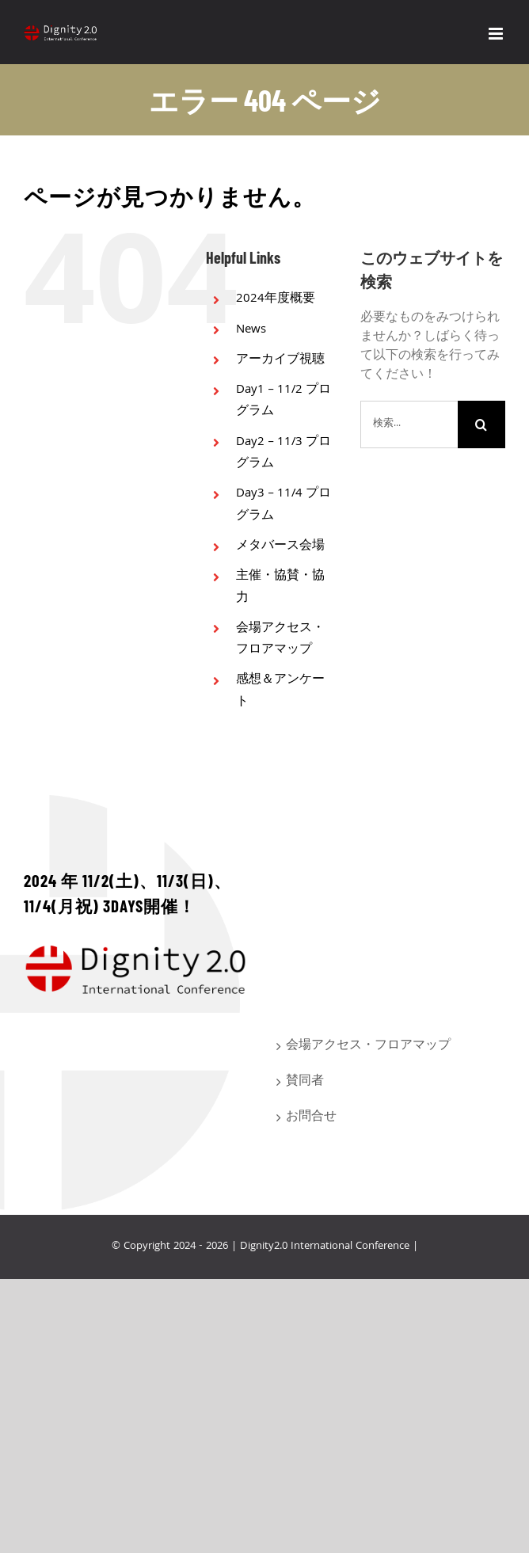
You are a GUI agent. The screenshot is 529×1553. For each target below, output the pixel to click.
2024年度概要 (275, 299)
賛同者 (305, 1081)
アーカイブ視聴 (280, 360)
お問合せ (311, 1117)
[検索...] (409, 424)
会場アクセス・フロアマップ (280, 639)
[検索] (481, 424)
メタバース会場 (280, 546)
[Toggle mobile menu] (497, 33)
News (251, 330)
